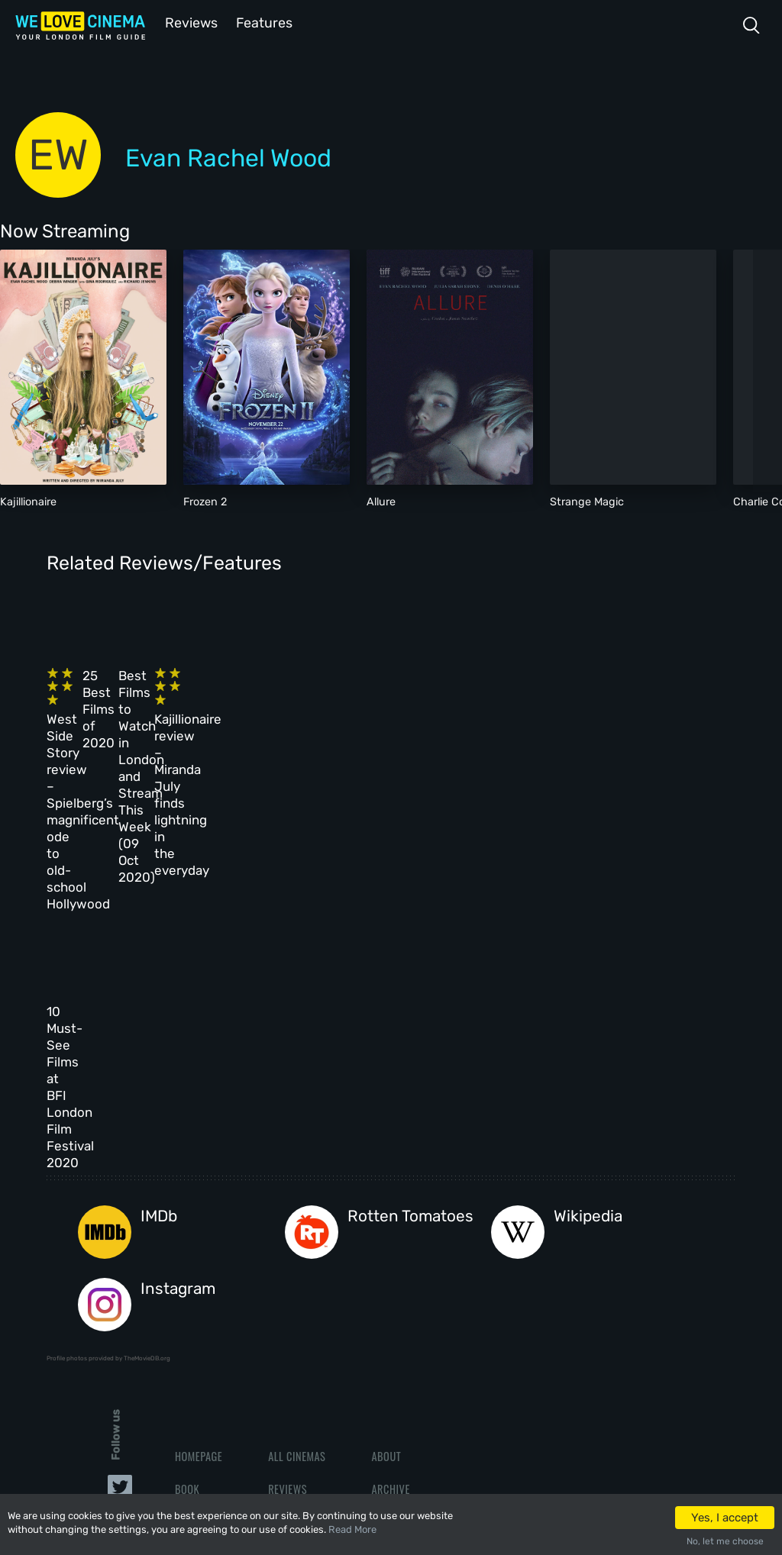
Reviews (188, 22)
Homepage (198, 1226)
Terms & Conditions (419, 1293)
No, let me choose (725, 1541)
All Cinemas (296, 1226)
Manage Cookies (410, 1358)
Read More (352, 1529)
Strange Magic (587, 500)
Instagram (178, 1059)
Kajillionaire (28, 500)
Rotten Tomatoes (410, 987)
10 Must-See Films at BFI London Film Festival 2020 (110, 900)
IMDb (159, 987)
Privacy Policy (407, 1326)
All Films (197, 1293)
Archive (390, 1260)
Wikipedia (588, 987)
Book (187, 1260)
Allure (381, 500)
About (386, 1226)
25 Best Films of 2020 (274, 683)
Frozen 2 (205, 500)
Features (263, 22)
